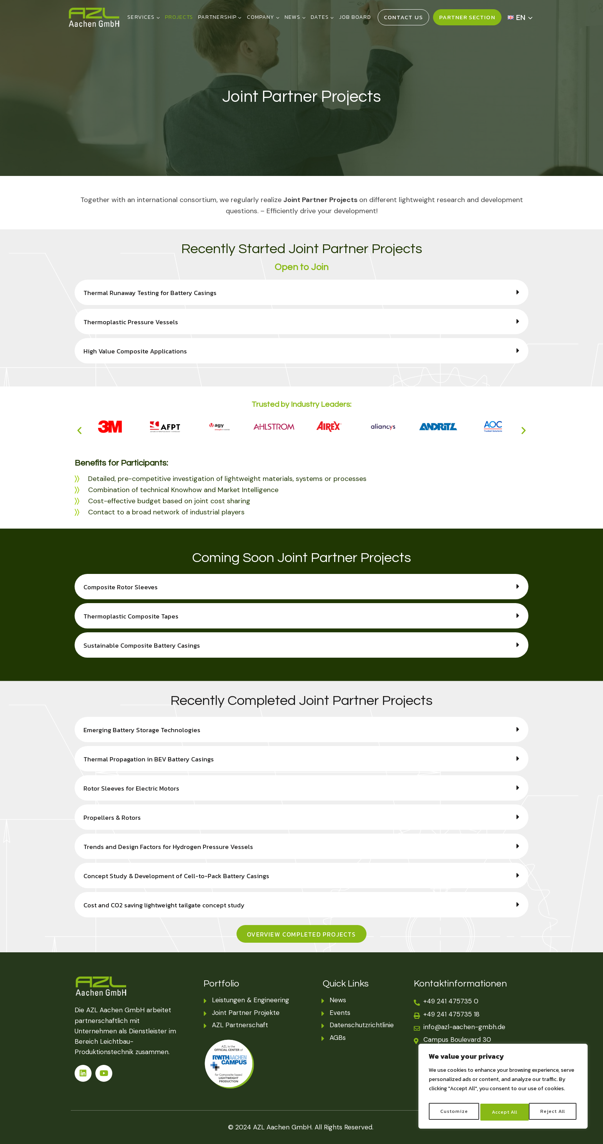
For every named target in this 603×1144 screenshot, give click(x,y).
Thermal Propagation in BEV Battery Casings (153, 759)
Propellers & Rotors (114, 817)
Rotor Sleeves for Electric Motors (135, 788)
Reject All (504, 1112)
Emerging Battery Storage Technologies (145, 730)
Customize (453, 1112)
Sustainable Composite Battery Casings (146, 645)
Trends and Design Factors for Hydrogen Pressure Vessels (174, 846)
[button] (301, 292)
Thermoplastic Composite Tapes (135, 616)
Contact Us (403, 17)
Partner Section (467, 17)
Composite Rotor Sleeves (123, 587)
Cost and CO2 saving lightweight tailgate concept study (170, 905)
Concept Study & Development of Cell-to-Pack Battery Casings (183, 875)
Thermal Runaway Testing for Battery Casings (155, 292)
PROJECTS (179, 17)
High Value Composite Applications (139, 351)
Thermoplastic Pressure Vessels (134, 322)
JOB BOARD (355, 17)
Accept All (553, 1112)
